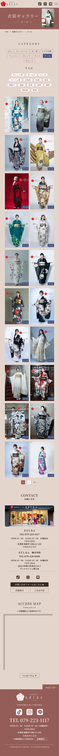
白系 (38, 80)
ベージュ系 (15, 80)
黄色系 (25, 90)
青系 (48, 85)
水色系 (28, 80)
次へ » (35, 482)
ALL (10, 51)
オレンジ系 (18, 74)
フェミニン (13, 55)
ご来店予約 (39, 590)
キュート (29, 60)
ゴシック (26, 55)
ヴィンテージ (22, 51)
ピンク (43, 74)
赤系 (39, 85)
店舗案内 (19, 590)
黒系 (35, 90)
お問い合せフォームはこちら (28, 584)
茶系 (30, 85)
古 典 (34, 51)
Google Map (28, 675)
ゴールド (31, 74)
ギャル (37, 55)
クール (47, 55)
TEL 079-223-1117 (29, 720)
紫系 (46, 80)
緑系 (22, 85)
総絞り (12, 85)
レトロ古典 (46, 51)
